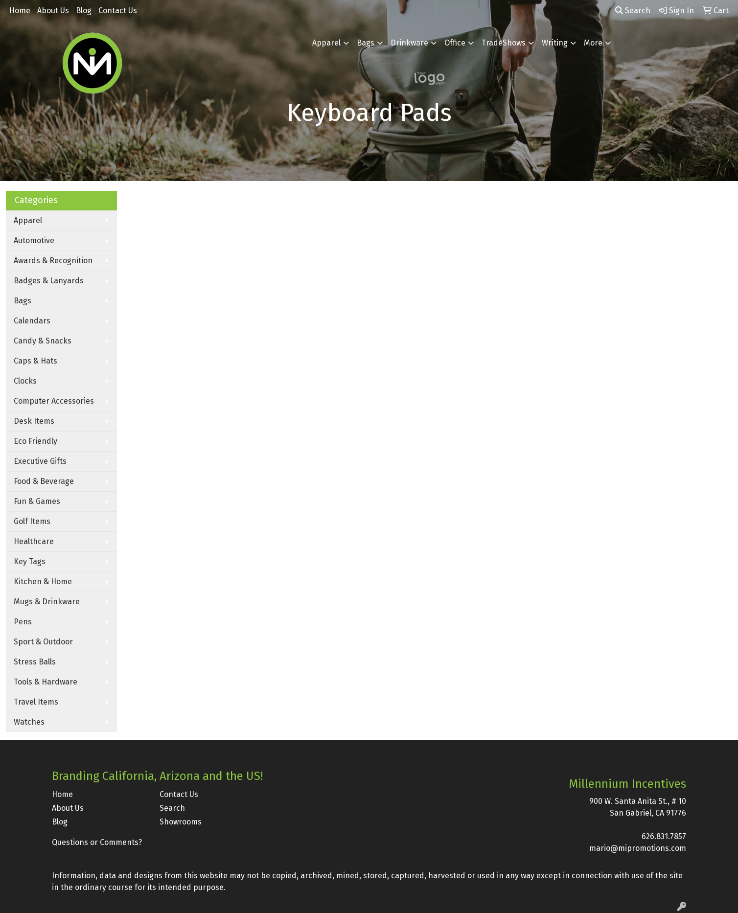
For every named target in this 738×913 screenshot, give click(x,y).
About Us (53, 10)
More (593, 42)
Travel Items (36, 702)
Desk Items (34, 421)
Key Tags (30, 561)
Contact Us (117, 10)
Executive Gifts (40, 461)
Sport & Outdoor (43, 641)
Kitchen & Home (43, 581)
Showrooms (181, 821)
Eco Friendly (35, 441)
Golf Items (32, 521)
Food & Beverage (44, 481)
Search (632, 10)
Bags (365, 42)
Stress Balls (35, 661)
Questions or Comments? (97, 842)
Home (19, 10)
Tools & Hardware (45, 681)
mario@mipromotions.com (637, 848)
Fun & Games (37, 501)
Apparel (326, 42)
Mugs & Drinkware (47, 601)
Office (454, 42)
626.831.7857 (664, 836)
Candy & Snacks (42, 340)
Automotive (34, 240)
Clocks (25, 381)
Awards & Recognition (53, 260)
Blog (84, 10)
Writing (555, 42)
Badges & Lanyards (49, 280)
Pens (23, 621)
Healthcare (34, 541)
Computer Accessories (54, 401)
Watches (29, 722)
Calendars (32, 320)
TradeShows (504, 42)
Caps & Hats (35, 360)
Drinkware (409, 42)
